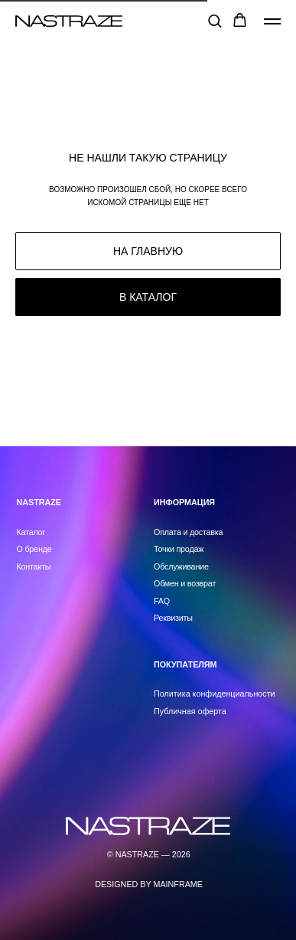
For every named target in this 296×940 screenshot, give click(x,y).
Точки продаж (178, 548)
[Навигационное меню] (272, 21)
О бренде (34, 548)
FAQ (162, 600)
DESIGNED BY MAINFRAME (149, 884)
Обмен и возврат (185, 583)
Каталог (31, 532)
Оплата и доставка (188, 532)
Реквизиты (173, 617)
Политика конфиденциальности (214, 693)
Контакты (34, 566)
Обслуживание (181, 566)
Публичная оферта (190, 711)
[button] (214, 20)
